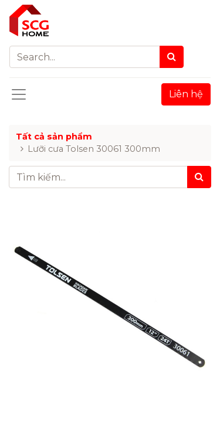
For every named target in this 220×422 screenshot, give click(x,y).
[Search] (172, 57)
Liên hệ (186, 94)
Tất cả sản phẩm (54, 136)
